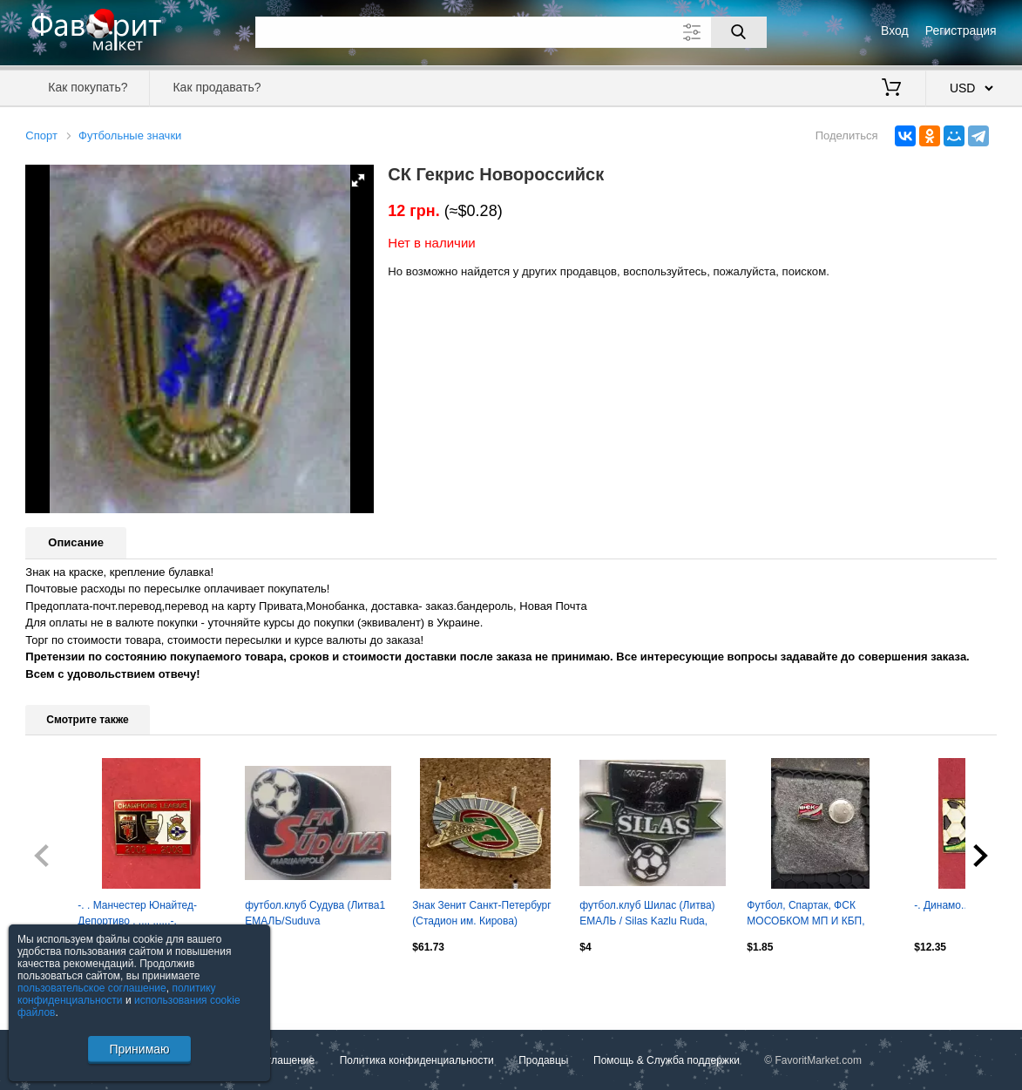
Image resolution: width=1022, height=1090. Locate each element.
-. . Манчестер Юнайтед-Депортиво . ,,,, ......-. (137, 913)
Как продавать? (217, 87)
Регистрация (961, 30)
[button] (358, 180)
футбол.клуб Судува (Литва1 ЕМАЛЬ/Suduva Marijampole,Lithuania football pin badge (315, 915)
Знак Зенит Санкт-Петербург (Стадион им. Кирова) (481, 913)
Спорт (41, 135)
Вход (895, 30)
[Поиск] (739, 32)
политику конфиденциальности (116, 994)
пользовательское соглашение (91, 988)
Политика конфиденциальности (417, 1060)
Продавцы (543, 1060)
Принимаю (139, 1049)
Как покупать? (87, 87)
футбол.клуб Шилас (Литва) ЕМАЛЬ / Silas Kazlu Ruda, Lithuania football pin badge (646, 915)
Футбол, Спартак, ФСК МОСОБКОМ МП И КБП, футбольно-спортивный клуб (816, 915)
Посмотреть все (63, 984)
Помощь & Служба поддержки (666, 1060)
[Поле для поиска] (511, 32)
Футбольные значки (129, 135)
